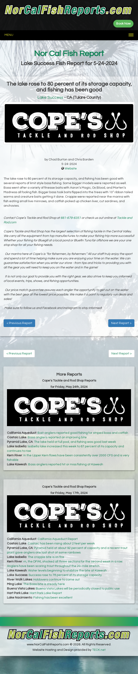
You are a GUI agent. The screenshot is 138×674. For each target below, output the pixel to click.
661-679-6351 (71, 217)
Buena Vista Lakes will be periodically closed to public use (78, 588)
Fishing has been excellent (52, 597)
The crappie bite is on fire (46, 557)
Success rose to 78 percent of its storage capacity (65, 575)
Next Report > (121, 323)
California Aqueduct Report (58, 539)
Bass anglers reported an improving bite (57, 437)
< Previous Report (19, 323)
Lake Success (50, 97)
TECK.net (99, 649)
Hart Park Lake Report (46, 593)
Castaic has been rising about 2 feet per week (61, 543)
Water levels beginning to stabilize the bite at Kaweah (67, 570)
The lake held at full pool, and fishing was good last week (75, 441)
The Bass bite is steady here (44, 584)
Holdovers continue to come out (56, 579)
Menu (9, 35)
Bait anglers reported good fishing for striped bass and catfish (83, 432)
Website (71, 168)
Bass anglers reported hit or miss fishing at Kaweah (65, 464)
